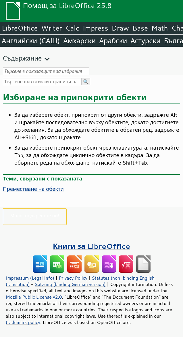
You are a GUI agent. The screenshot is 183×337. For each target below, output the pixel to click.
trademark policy (23, 322)
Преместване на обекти (33, 189)
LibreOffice (20, 28)
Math (159, 28)
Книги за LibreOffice (91, 246)
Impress (95, 28)
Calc (72, 28)
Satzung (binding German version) (70, 284)
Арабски (113, 41)
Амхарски (79, 41)
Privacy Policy (73, 278)
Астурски (145, 41)
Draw (120, 28)
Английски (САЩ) (31, 41)
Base (140, 28)
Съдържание (22, 58)
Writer (51, 28)
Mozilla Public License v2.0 (34, 297)
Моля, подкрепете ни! (34, 215)
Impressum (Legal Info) (30, 278)
